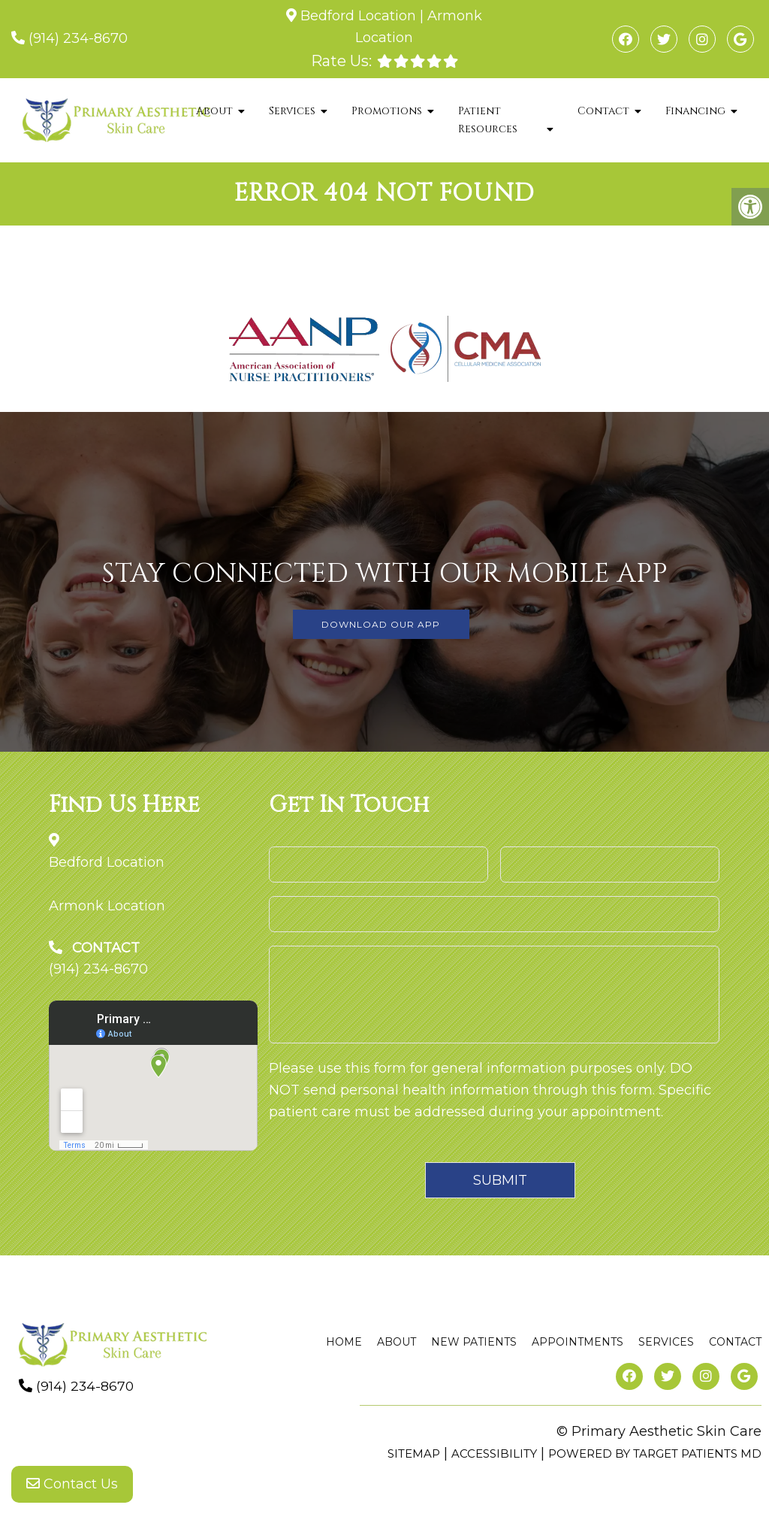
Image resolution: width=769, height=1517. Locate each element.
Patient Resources (487, 120)
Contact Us (72, 1487)
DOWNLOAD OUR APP (380, 624)
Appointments (577, 1342)
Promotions (386, 111)
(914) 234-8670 (78, 38)
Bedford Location (358, 16)
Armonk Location (107, 906)
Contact (603, 111)
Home (344, 1342)
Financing (695, 111)
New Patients (474, 1342)
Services (292, 111)
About (214, 111)
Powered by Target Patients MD (654, 1453)
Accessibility (494, 1453)
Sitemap (414, 1453)
